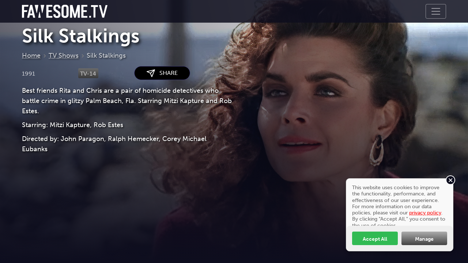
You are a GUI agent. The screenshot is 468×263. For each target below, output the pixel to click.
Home (31, 56)
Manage (424, 239)
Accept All (375, 239)
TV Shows (64, 56)
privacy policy (425, 212)
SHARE (162, 73)
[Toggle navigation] (436, 11)
